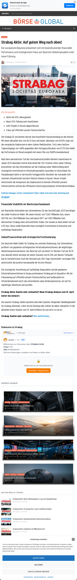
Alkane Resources (10, 450)
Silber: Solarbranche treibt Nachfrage (21, 13)
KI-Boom (7, 402)
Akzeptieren (38, 558)
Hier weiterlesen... (42, 316)
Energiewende (9, 426)
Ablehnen (38, 565)
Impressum (50, 577)
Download (69, 5)
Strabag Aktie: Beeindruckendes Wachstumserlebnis (32, 519)
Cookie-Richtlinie (28, 577)
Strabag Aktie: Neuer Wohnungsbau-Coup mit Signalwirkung (35, 499)
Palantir (14, 402)
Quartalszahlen (24, 402)
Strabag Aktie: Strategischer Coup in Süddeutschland (32, 509)
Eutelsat (13, 474)
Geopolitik (19, 426)
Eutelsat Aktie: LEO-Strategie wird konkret (20, 478)
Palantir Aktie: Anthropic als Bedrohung (18, 405)
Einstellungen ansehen (38, 571)
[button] (73, 539)
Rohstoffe (27, 426)
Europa (7, 474)
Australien (21, 450)
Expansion (21, 474)
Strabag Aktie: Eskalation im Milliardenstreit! (29, 529)
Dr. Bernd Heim (9, 62)
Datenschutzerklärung (40, 577)
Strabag (4, 37)
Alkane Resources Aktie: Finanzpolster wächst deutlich (24, 454)
